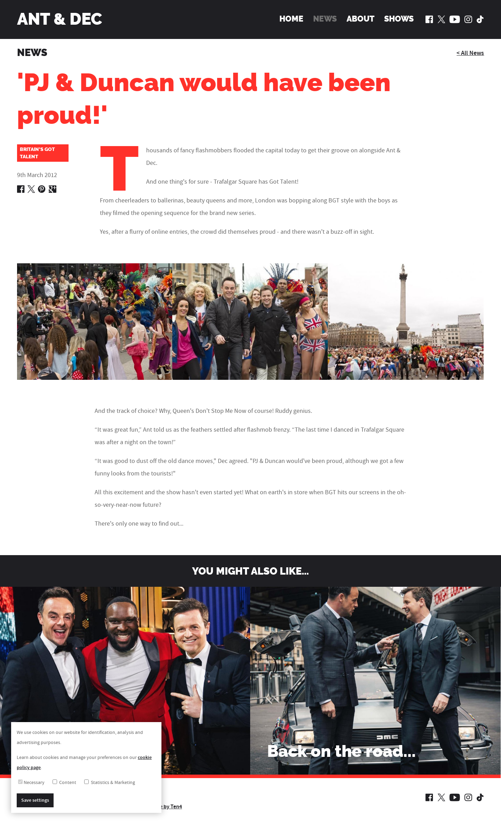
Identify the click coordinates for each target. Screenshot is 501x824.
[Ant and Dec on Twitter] (441, 19)
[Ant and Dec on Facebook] (429, 19)
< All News (470, 53)
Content (64, 782)
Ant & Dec (59, 19)
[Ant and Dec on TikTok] (480, 19)
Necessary (31, 782)
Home (291, 19)
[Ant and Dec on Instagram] (468, 19)
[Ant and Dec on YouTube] (455, 19)
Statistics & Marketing (109, 782)
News (325, 19)
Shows (399, 19)
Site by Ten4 (167, 806)
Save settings (35, 800)
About (360, 19)
